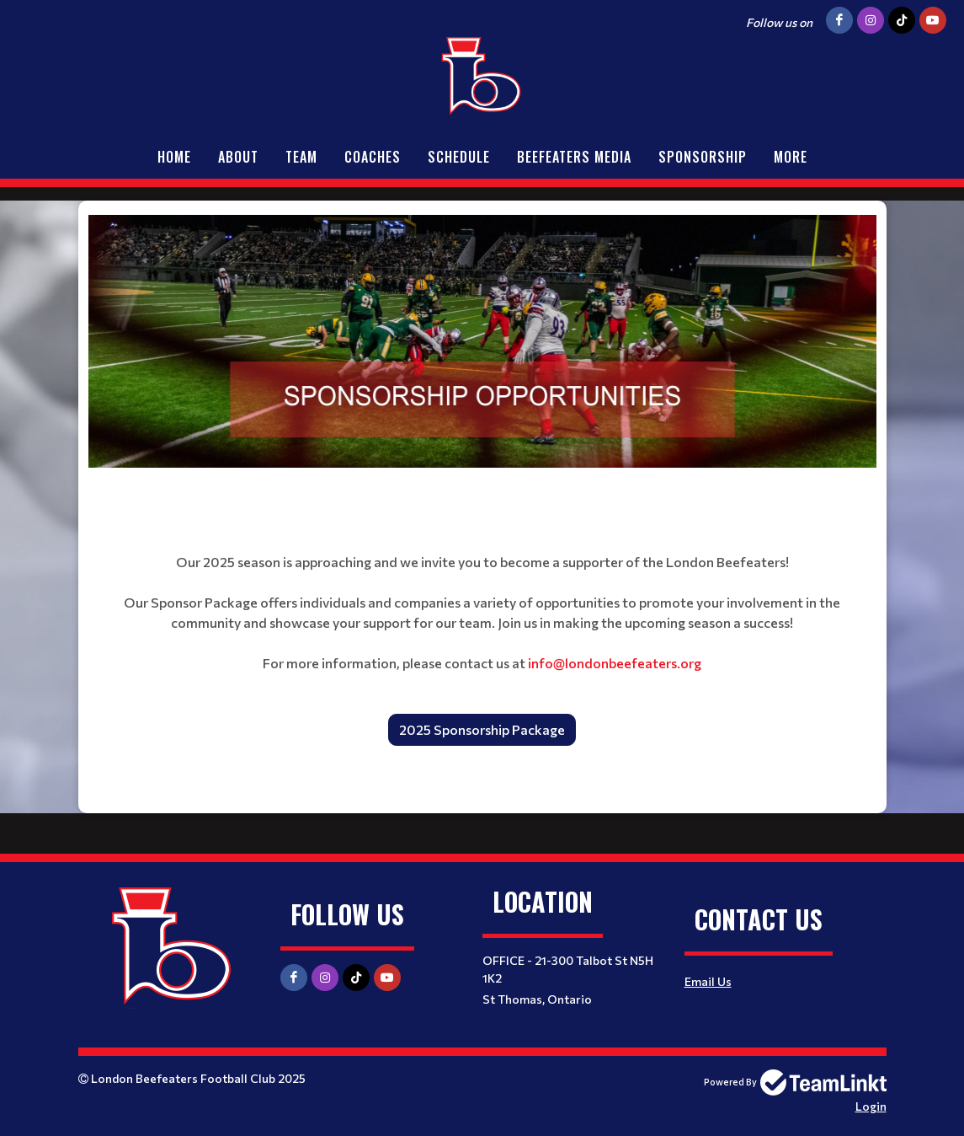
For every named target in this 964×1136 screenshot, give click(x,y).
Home (174, 157)
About (238, 157)
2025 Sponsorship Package (482, 729)
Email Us (708, 981)
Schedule (459, 157)
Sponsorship (702, 157)
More (790, 157)
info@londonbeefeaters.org (614, 663)
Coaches (372, 157)
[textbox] (482, 341)
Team (301, 157)
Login (871, 1106)
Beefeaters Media (574, 157)
